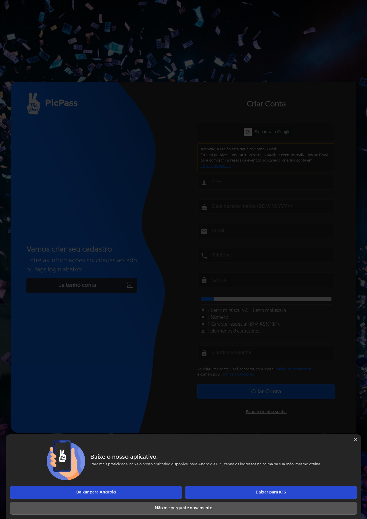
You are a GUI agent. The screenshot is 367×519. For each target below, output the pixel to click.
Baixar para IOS (271, 492)
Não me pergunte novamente (183, 508)
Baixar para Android (96, 492)
